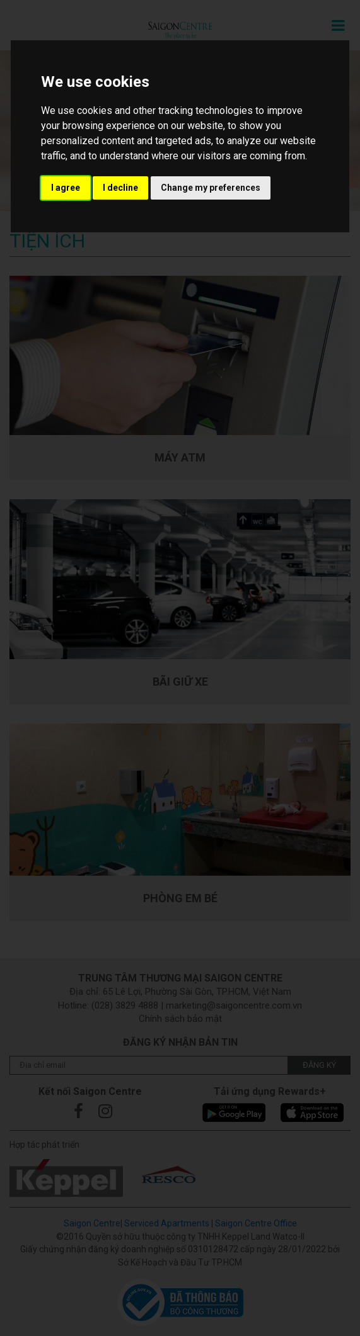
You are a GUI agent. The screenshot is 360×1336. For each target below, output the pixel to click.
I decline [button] (120, 188)
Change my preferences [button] (210, 188)
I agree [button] (65, 188)
